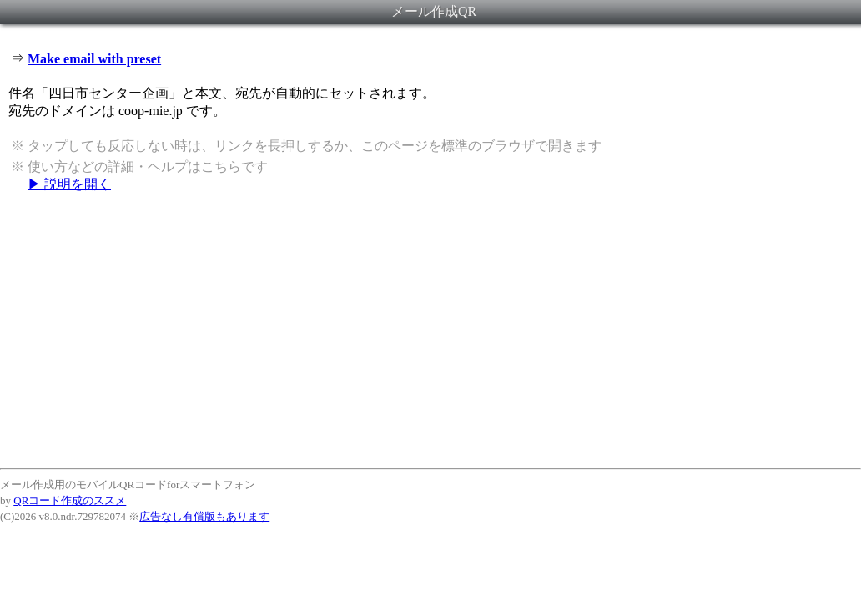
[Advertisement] (430, 330)
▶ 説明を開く (69, 184)
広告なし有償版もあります (204, 516)
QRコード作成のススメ (69, 500)
